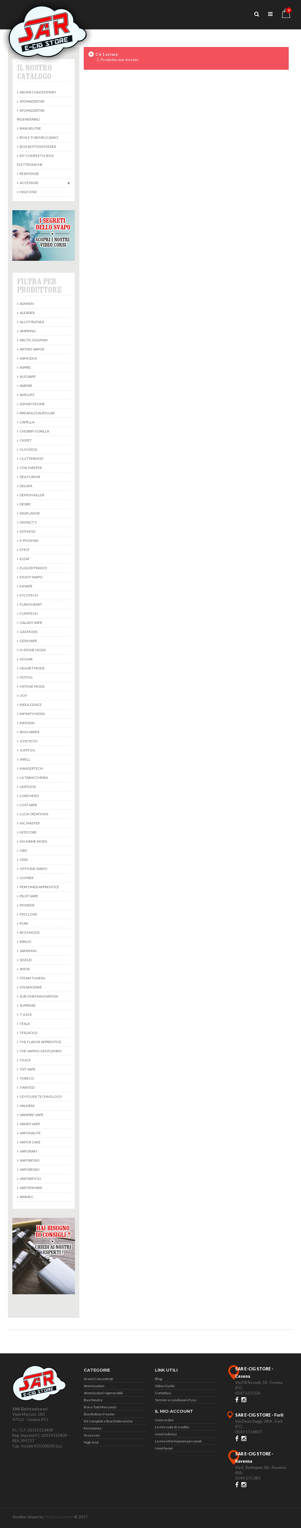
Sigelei (25, 960)
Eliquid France (33, 568)
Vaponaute (30, 1133)
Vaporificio (30, 1178)
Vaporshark (30, 1187)
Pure (24, 923)
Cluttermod (31, 458)
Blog (158, 1379)
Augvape (27, 376)
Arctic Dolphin (33, 340)
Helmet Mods (31, 668)
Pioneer (26, 905)
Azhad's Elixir (32, 404)
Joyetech (28, 741)
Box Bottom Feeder (37, 146)
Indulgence (30, 704)
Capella (26, 422)
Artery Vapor (31, 349)
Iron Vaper (29, 732)
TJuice (25, 1060)
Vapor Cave (30, 1142)
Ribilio (25, 941)
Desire (25, 504)
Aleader (27, 312)
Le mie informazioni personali (178, 1441)
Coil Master (30, 467)
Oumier (26, 878)
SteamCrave (30, 987)
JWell (24, 759)
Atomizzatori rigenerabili (30, 114)
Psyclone (28, 914)
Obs (23, 850)
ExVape (26, 586)
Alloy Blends (31, 322)
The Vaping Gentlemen (40, 1051)
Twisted (26, 1087)
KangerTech (31, 768)
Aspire (25, 367)
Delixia (25, 486)
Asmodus (28, 358)
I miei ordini (164, 1420)
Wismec (26, 1197)
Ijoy (23, 695)
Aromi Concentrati (37, 92)
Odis (23, 859)
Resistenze (29, 173)
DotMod (27, 531)
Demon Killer (31, 495)
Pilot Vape (28, 896)
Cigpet (25, 440)
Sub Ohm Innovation (38, 996)
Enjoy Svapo (31, 577)
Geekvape (28, 641)
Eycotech (28, 595)
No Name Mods (33, 841)
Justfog (27, 750)
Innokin (27, 723)
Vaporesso (29, 1160)
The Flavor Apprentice (40, 1042)
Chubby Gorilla (34, 431)
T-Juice (25, 1014)
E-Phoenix (29, 540)
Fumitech (28, 613)
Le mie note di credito (172, 1427)
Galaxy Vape (30, 622)
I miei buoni (164, 1448)
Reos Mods (29, 932)
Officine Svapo (33, 868)
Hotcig (26, 677)
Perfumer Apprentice (39, 887)
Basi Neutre (30, 128)
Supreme (27, 1005)
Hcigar (26, 659)
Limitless (27, 786)
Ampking (27, 331)
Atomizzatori (31, 101)
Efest (24, 549)
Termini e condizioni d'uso (175, 1400)
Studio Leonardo (59, 1516)
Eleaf (24, 559)
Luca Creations (33, 814)
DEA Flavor (29, 477)
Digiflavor (29, 513)
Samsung (28, 950)
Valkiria (26, 1105)
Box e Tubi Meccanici (38, 137)
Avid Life (27, 395)
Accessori (28, 183)
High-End (28, 192)
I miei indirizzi (166, 1434)
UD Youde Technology (40, 1096)
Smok (24, 969)
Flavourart (30, 604)
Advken (26, 303)
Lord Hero (29, 796)
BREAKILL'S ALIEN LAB (37, 413)
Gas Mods (28, 631)
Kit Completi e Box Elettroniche (35, 160)
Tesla (24, 1023)
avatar (25, 385)
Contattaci (163, 1393)
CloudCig (28, 449)
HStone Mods (31, 686)
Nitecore (28, 832)
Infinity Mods (32, 714)
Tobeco (26, 1078)
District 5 (28, 522)
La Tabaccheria (33, 777)
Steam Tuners (32, 978)
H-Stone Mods (32, 650)
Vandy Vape (29, 1124)
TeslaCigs (28, 1033)
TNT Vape (27, 1069)
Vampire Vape (31, 1115)
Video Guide (165, 1386)
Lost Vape (28, 805)
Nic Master (29, 823)
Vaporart (28, 1151)
